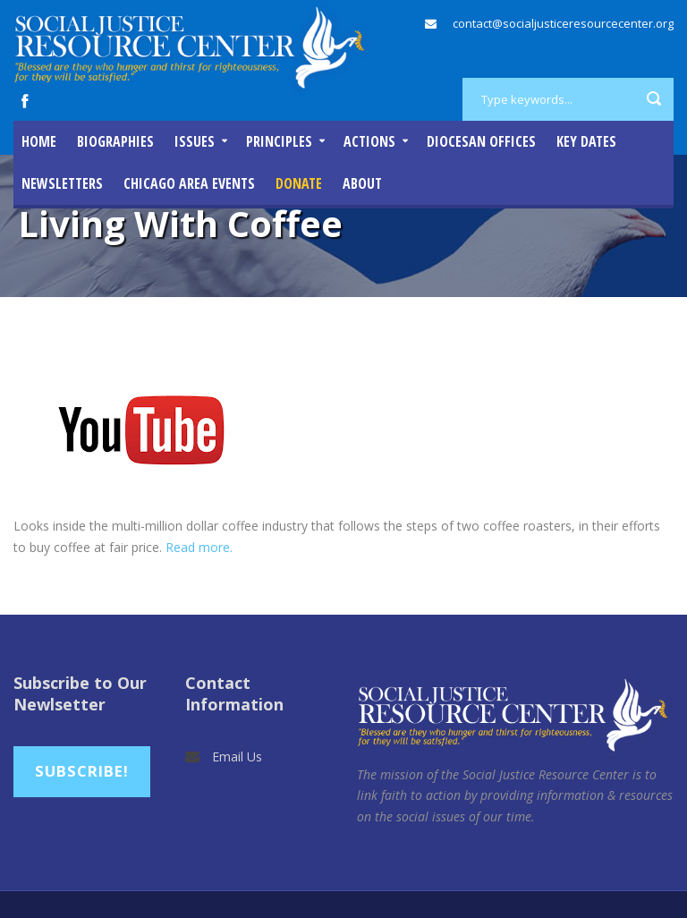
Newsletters (62, 183)
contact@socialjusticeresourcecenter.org (563, 23)
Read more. (199, 547)
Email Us (237, 756)
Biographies (115, 141)
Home (38, 141)
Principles (279, 141)
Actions (369, 141)
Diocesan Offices (481, 141)
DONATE (299, 183)
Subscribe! (82, 771)
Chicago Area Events (189, 183)
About (362, 183)
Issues (194, 141)
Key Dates (586, 141)
